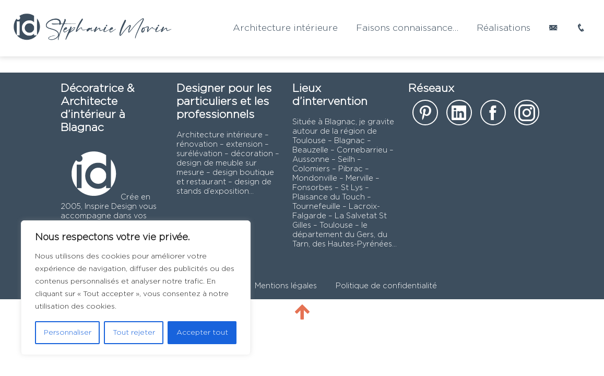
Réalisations (503, 28)
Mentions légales (286, 286)
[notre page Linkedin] (459, 116)
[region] (136, 287)
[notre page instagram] (527, 116)
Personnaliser (67, 332)
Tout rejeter (134, 332)
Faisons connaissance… (407, 28)
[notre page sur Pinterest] (425, 116)
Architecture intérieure (285, 28)
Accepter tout (202, 332)
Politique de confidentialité (386, 286)
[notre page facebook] (493, 116)
